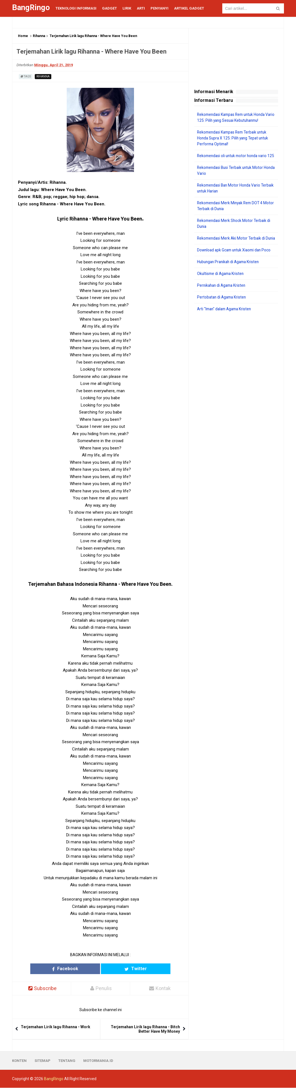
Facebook (79, 968)
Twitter (122, 968)
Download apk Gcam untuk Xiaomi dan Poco (236, 262)
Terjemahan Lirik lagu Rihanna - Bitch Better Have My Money (145, 1029)
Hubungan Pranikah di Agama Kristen (230, 273)
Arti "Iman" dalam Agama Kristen (226, 320)
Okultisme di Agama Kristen (221, 285)
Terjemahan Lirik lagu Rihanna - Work (55, 1027)
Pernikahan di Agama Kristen (222, 297)
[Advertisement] (236, 364)
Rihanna (39, 36)
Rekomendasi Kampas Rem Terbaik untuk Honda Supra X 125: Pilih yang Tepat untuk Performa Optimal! (234, 138)
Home (23, 36)
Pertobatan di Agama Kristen (222, 309)
